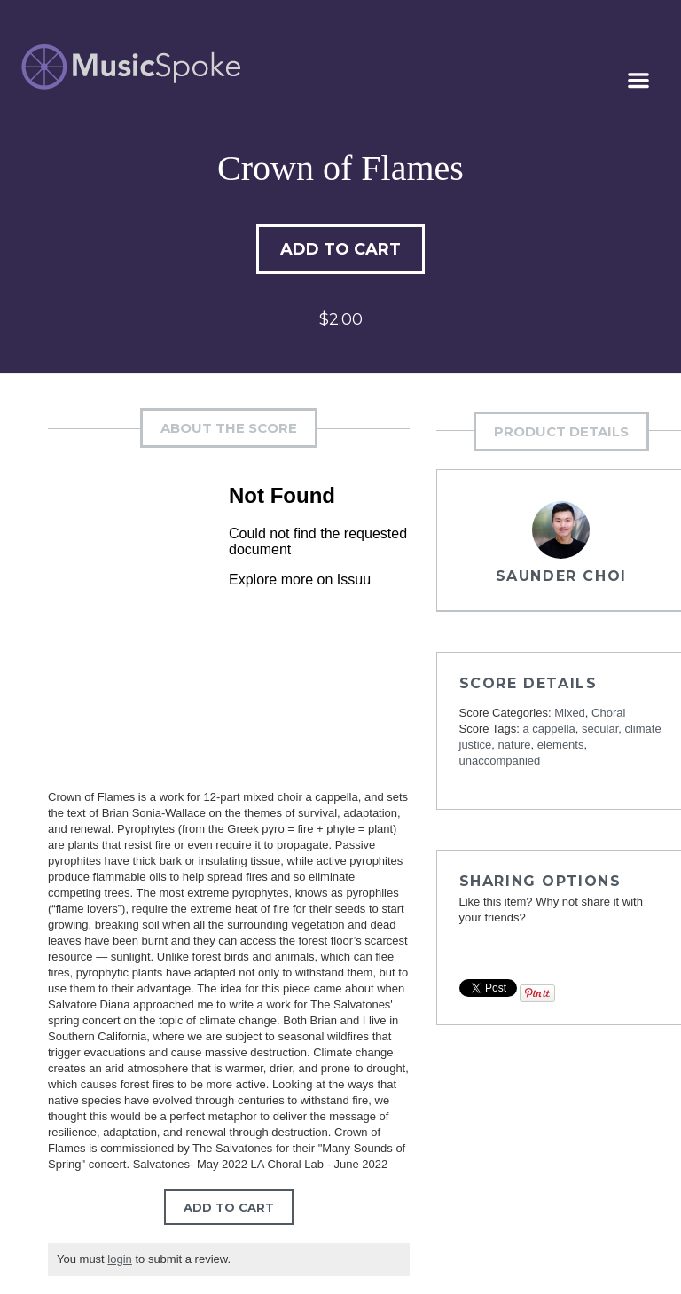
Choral (608, 712)
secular (600, 728)
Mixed (569, 712)
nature (514, 744)
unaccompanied (500, 760)
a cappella (549, 728)
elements (560, 744)
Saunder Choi (561, 576)
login (119, 1259)
